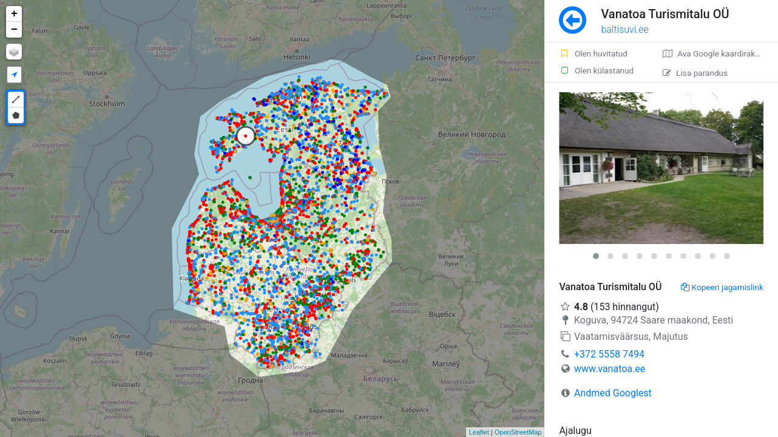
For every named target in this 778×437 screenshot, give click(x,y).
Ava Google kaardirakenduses (720, 53)
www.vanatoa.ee (609, 368)
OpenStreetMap (518, 432)
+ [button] (14, 14)
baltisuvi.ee (624, 29)
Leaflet (479, 432)
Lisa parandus (695, 73)
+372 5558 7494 (609, 354)
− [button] (14, 29)
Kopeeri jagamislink (722, 287)
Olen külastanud (596, 70)
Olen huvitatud (593, 53)
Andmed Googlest (613, 393)
